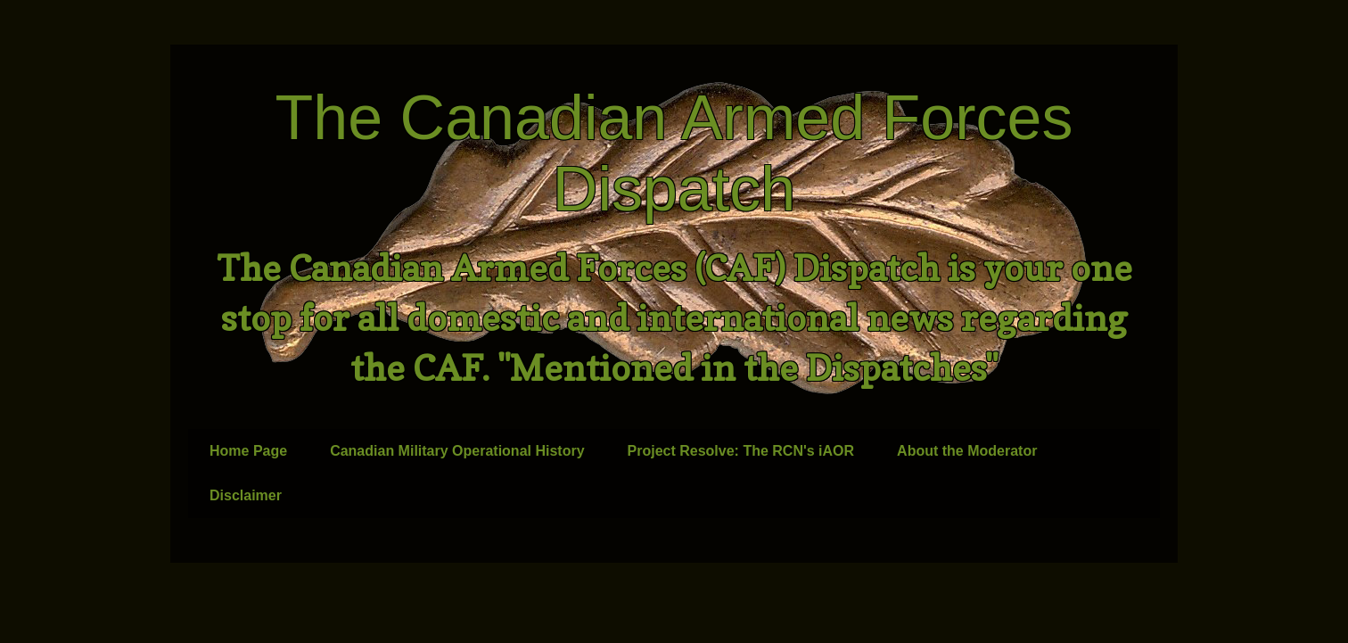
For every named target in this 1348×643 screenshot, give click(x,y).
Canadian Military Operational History (457, 450)
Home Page (248, 450)
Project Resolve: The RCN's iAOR (741, 450)
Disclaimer (246, 495)
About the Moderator (967, 450)
